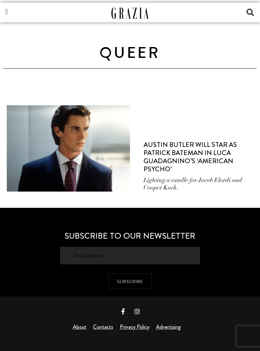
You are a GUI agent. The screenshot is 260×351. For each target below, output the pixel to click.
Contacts (103, 327)
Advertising (168, 327)
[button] (6, 11)
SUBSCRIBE (130, 281)
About (79, 327)
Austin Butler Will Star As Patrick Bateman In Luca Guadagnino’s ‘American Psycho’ (190, 157)
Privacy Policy (134, 327)
